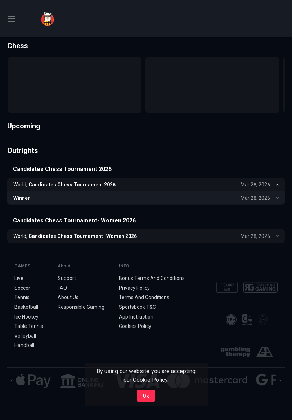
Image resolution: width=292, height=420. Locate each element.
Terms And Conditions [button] (144, 297)
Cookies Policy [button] (135, 326)
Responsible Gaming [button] (81, 307)
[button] (33, 381)
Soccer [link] (22, 288)
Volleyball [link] (25, 336)
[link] (47, 19)
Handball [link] (24, 345)
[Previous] (11, 380)
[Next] (280, 380)
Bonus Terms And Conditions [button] (152, 278)
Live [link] (18, 278)
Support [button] (67, 278)
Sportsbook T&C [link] (137, 307)
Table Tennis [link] (28, 326)
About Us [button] (68, 297)
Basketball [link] (26, 307)
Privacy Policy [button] (134, 288)
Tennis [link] (22, 297)
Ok (146, 396)
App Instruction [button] (136, 317)
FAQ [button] (62, 288)
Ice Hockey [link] (26, 317)
